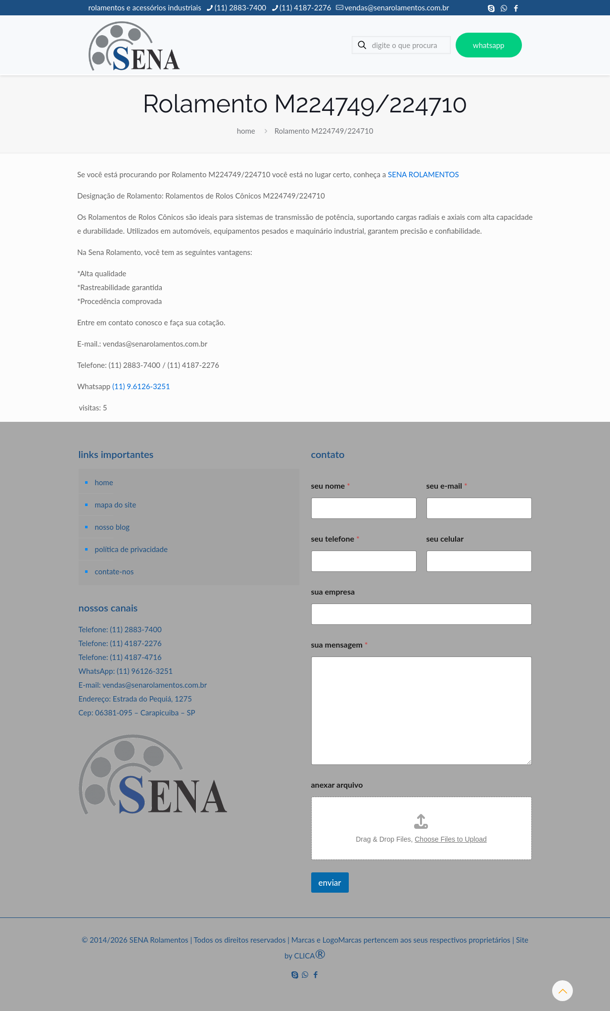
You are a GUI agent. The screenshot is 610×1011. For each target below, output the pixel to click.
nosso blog (112, 526)
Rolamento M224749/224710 (324, 130)
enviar (330, 882)
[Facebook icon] (516, 7)
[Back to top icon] (562, 990)
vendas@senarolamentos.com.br (154, 684)
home (246, 130)
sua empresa (333, 591)
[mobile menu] (323, 45)
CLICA (310, 955)
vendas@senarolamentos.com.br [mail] (396, 7)
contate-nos (114, 571)
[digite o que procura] (401, 45)
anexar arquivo (337, 784)
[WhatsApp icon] (504, 7)
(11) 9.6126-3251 (141, 386)
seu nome (330, 485)
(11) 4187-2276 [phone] (305, 7)
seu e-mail (447, 485)
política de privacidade (131, 549)
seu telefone (335, 538)
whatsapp (489, 45)
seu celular (445, 538)
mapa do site (116, 504)
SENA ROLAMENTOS (423, 174)
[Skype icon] (491, 7)
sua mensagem (339, 644)
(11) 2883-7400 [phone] (240, 7)
